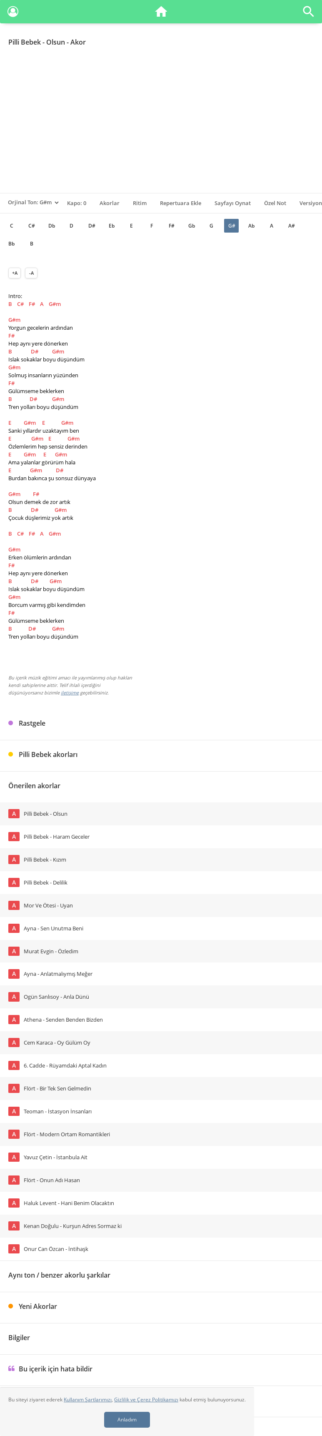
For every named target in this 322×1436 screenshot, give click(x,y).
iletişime (70, 692)
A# (291, 225)
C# (31, 225)
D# (91, 225)
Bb (11, 243)
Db (51, 225)
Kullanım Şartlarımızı (88, 1399)
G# (231, 225)
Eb (112, 225)
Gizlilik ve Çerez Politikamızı (146, 1399)
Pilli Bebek (24, 42)
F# (172, 225)
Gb (191, 225)
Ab (251, 225)
